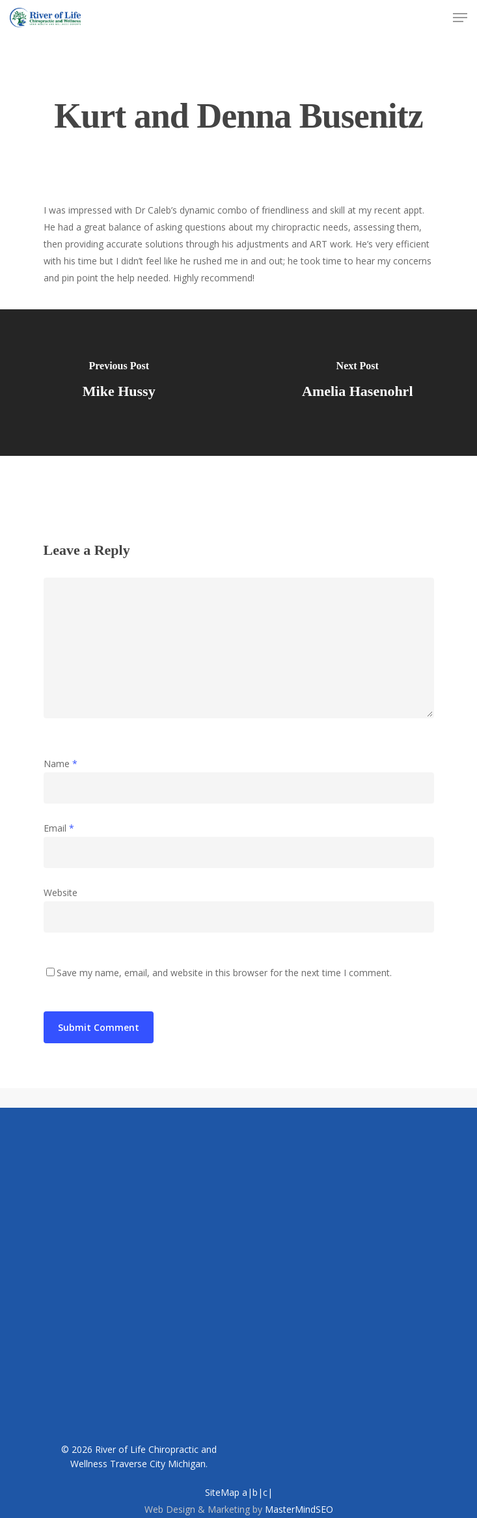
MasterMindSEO (299, 1509)
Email (59, 828)
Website (60, 892)
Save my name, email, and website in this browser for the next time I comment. (224, 972)
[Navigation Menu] (460, 17)
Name (60, 763)
